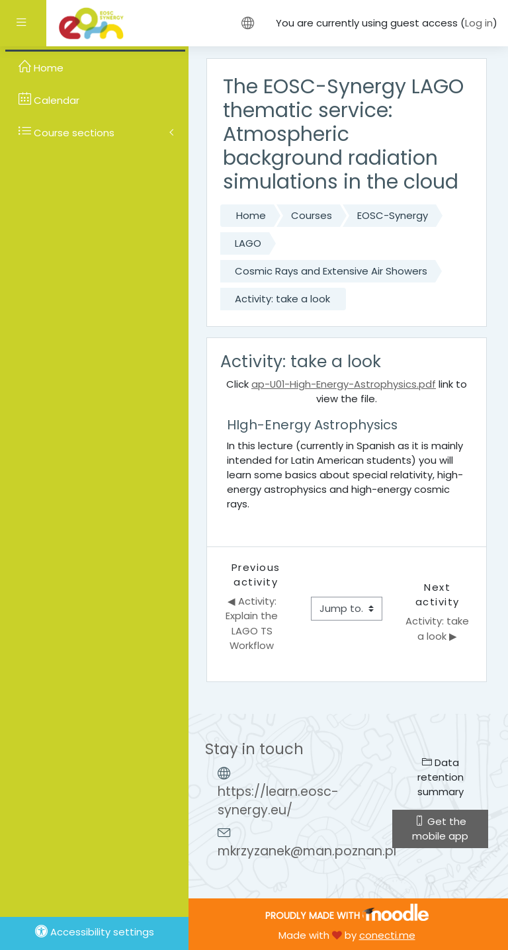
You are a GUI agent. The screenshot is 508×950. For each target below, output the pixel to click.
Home (251, 215)
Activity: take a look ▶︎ (438, 628)
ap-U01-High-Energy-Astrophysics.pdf (343, 384)
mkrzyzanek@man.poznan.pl (307, 851)
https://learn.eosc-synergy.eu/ (278, 801)
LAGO (248, 243)
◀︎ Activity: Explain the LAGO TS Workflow (253, 623)
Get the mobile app (440, 828)
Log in (479, 23)
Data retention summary (440, 777)
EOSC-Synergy (392, 215)
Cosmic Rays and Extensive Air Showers (331, 271)
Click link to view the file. (346, 391)
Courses (311, 215)
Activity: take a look (282, 299)
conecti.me (387, 935)
